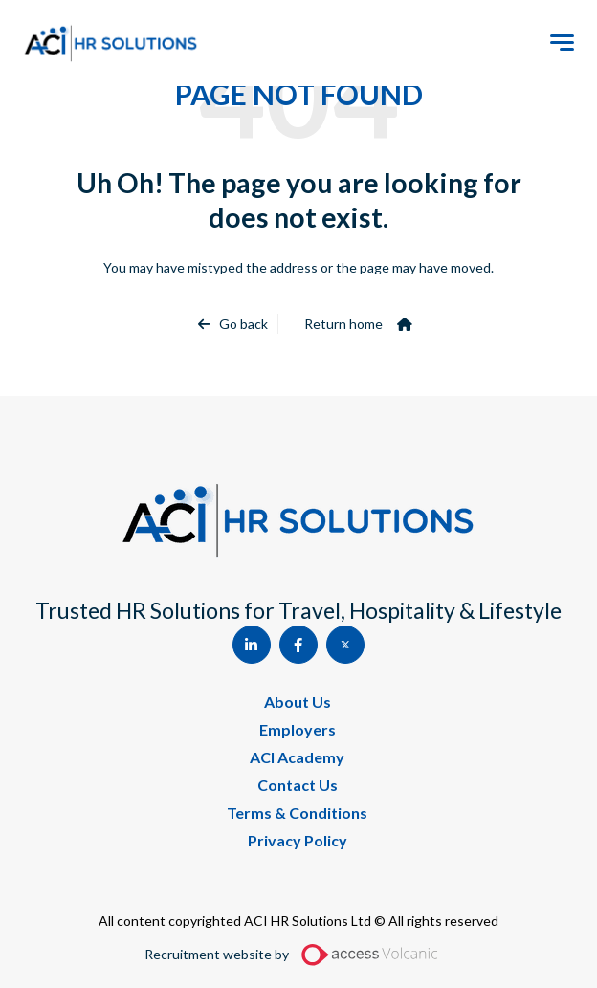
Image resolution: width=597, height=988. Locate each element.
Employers (297, 729)
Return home (343, 324)
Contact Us (297, 785)
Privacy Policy (297, 840)
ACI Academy (297, 757)
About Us (297, 701)
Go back (243, 324)
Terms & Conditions (297, 812)
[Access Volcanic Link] (371, 954)
